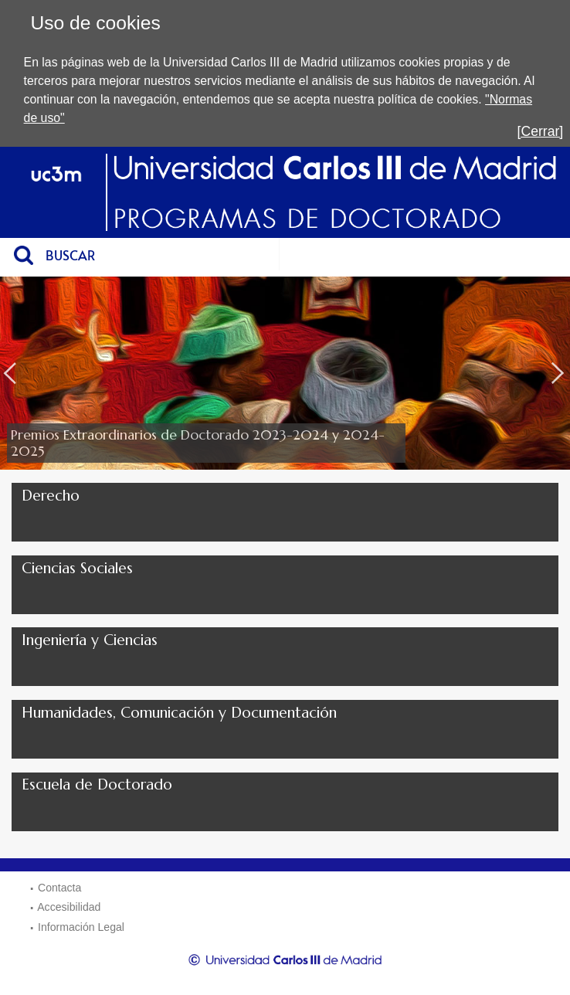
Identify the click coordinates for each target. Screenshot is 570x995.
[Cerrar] (540, 131)
